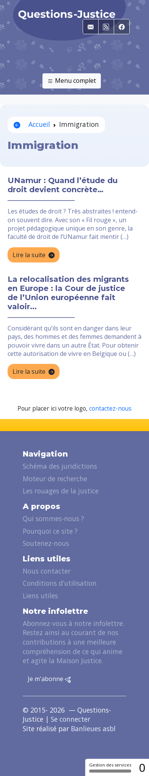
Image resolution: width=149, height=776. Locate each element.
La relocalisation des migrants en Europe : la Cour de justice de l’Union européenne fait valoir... (68, 293)
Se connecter (70, 719)
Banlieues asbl (93, 728)
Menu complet (71, 80)
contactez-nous (110, 408)
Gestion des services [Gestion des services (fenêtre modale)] (110, 767)
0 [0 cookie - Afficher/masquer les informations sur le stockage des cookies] (142, 767)
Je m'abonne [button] (49, 679)
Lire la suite (34, 255)
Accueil (32, 124)
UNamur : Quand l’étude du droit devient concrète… (63, 185)
